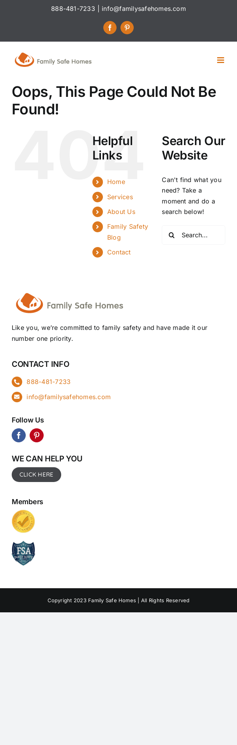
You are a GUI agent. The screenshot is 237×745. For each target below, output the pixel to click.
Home (116, 182)
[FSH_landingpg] (70, 292)
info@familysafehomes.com (144, 8)
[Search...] (193, 235)
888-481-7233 (49, 382)
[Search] (171, 235)
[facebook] (19, 435)
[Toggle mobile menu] (221, 60)
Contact (119, 252)
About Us (121, 212)
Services (120, 197)
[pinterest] (37, 435)
